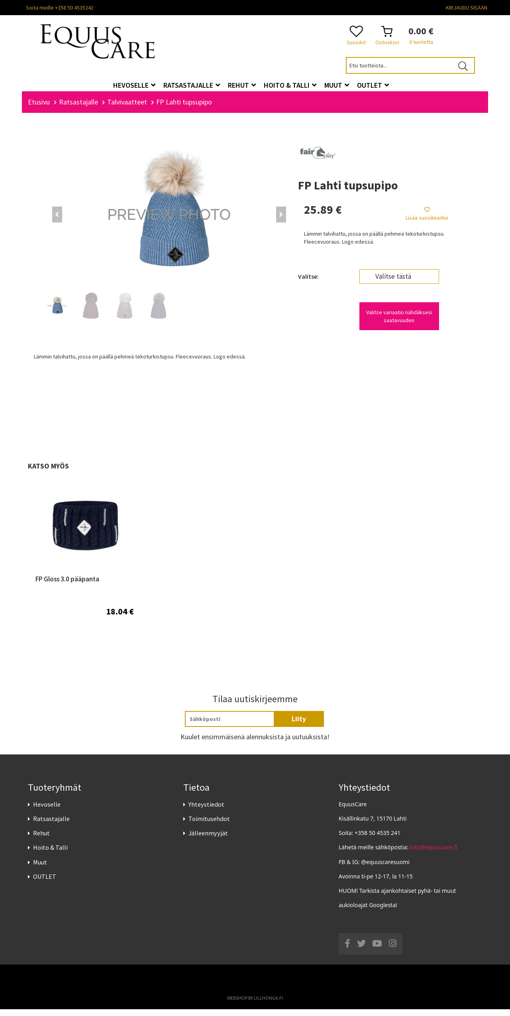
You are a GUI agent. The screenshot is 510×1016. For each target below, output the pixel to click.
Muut (40, 869)
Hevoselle (47, 811)
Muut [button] (336, 85)
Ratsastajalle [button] (191, 85)
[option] (84, 574)
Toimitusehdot (209, 825)
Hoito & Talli (50, 854)
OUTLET (44, 883)
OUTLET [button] (373, 85)
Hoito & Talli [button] (290, 85)
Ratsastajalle (51, 825)
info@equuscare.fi (433, 854)
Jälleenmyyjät (208, 840)
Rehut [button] (242, 85)
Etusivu (39, 108)
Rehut (41, 840)
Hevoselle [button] (134, 85)
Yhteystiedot (206, 811)
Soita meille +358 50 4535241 (60, 7)
